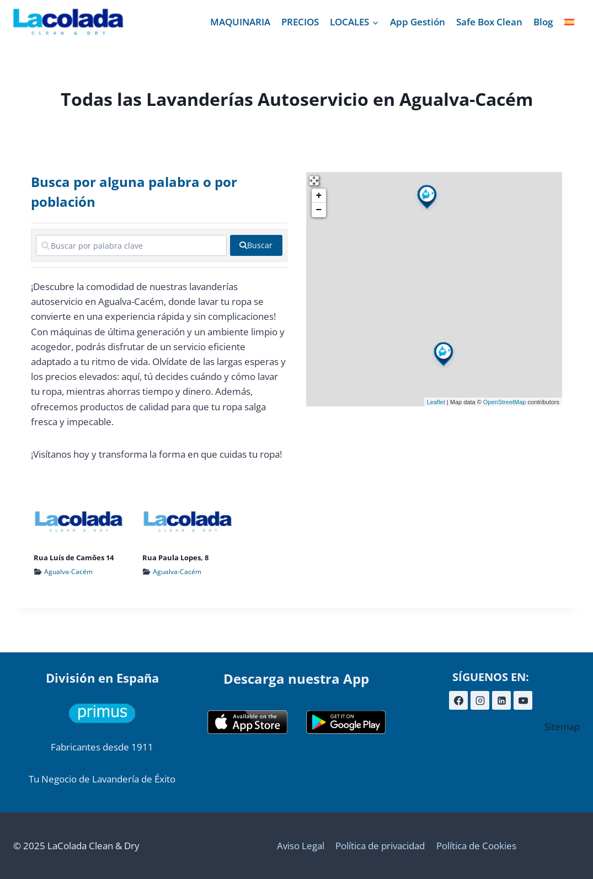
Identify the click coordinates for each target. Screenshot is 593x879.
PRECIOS (300, 21)
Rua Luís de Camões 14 (74, 557)
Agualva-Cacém (68, 571)
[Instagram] (480, 700)
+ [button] (319, 195)
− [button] (319, 210)
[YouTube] (523, 700)
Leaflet (436, 402)
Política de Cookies (476, 845)
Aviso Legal (300, 845)
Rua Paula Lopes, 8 (175, 557)
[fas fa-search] (256, 245)
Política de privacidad (380, 845)
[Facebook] (458, 700)
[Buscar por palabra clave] (131, 245)
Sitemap (562, 726)
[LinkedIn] (501, 700)
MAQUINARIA (240, 21)
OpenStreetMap (504, 402)
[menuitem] (569, 22)
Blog (543, 21)
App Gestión (417, 21)
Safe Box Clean (489, 21)
